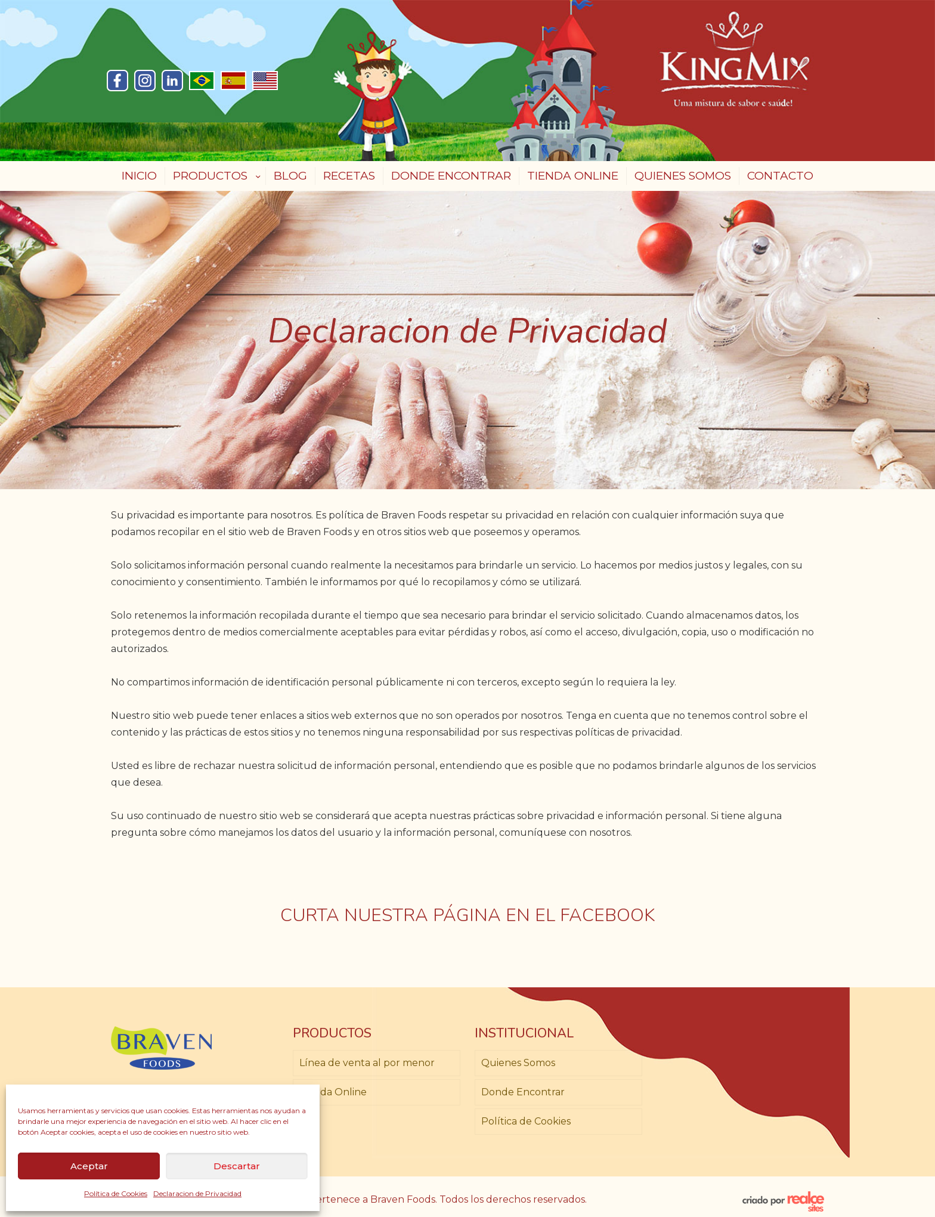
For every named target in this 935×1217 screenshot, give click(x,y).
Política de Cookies (115, 1193)
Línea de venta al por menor (367, 1062)
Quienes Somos (518, 1062)
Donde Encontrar (523, 1092)
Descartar (236, 1166)
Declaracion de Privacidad (197, 1193)
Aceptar (89, 1166)
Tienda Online (333, 1092)
